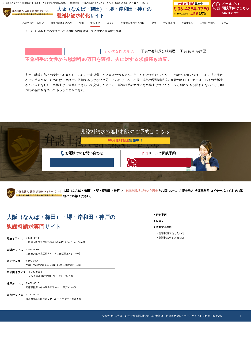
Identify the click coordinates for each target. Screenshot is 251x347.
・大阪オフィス (195, 256)
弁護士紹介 (188, 22)
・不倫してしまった (137, 251)
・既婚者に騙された (137, 239)
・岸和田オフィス (196, 265)
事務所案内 (169, 22)
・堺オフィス (194, 260)
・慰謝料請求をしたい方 (168, 246)
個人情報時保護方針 (209, 329)
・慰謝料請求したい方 (231, 240)
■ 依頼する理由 (160, 240)
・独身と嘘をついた (137, 256)
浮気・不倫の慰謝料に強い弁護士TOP (48, 32)
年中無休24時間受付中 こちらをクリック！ (153, 174)
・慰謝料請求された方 (231, 245)
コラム (225, 22)
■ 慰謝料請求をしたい (136, 228)
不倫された (83, 53)
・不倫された (134, 234)
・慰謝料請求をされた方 (168, 251)
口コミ (110, 22)
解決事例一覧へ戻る (125, 107)
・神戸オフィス (195, 269)
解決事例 (95, 22)
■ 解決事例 (157, 228)
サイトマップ (236, 329)
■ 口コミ (156, 234)
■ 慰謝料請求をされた (136, 245)
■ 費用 (187, 228)
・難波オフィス (195, 251)
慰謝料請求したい (103, 32)
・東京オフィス (195, 274)
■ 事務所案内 (191, 245)
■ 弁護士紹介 (223, 228)
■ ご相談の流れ (225, 234)
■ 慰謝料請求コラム (227, 251)
